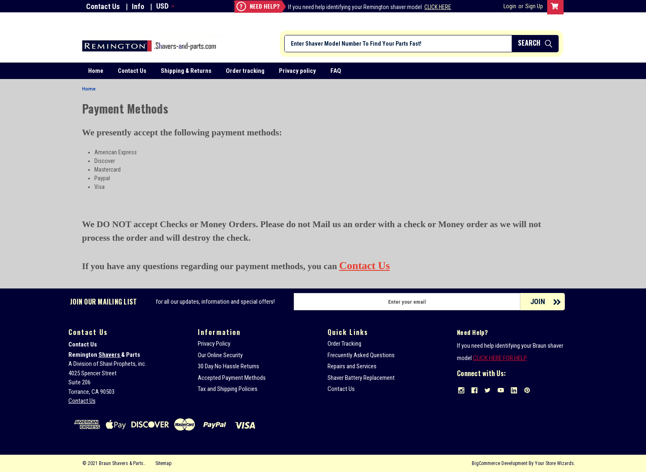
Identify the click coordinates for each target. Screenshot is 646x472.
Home (95, 70)
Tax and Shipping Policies (227, 389)
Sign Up (534, 6)
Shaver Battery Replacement (361, 377)
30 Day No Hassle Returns (228, 366)
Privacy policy (297, 70)
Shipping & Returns (186, 70)
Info (138, 6)
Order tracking (245, 70)
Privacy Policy (214, 343)
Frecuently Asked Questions (361, 355)
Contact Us (103, 6)
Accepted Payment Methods (232, 377)
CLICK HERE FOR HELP (500, 358)
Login (509, 6)
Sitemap (163, 463)
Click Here (437, 7)
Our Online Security (220, 355)
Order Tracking (344, 343)
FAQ (335, 70)
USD (164, 6)
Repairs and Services (352, 366)
